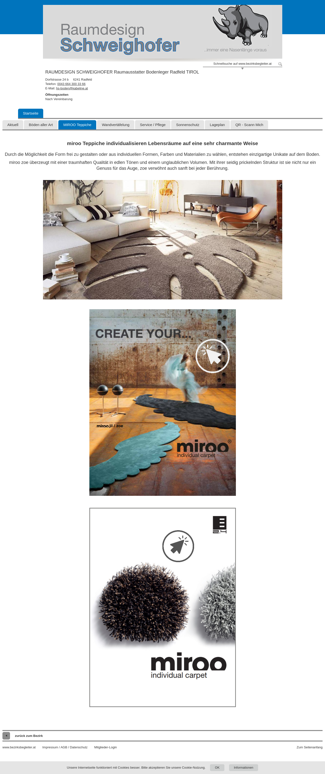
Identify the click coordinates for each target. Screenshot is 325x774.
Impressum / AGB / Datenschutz (64, 747)
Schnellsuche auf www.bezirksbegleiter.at (242, 63)
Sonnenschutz (187, 125)
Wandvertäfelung (115, 125)
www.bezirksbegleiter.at (19, 747)
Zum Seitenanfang (310, 747)
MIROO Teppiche (77, 125)
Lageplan (217, 125)
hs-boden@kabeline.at (72, 88)
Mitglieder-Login (105, 747)
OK (217, 767)
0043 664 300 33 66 (71, 84)
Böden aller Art (41, 125)
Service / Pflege (153, 125)
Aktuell (12, 125)
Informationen (243, 767)
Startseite (30, 113)
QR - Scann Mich (249, 125)
